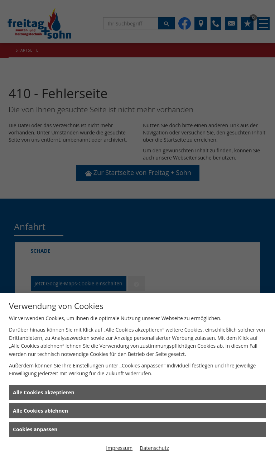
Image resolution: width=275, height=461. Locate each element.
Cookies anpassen (35, 429)
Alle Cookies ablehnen (40, 410)
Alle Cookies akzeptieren (43, 392)
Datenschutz (154, 448)
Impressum (119, 448)
